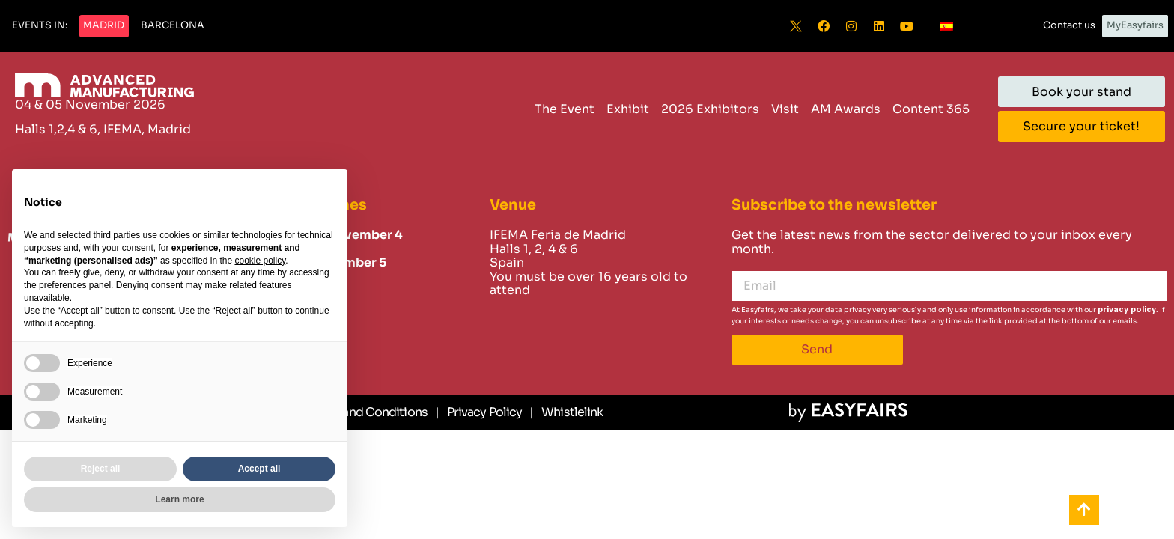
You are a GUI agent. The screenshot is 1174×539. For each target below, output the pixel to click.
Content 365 (931, 109)
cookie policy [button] (259, 260)
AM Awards (845, 109)
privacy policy (1127, 309)
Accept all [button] (259, 468)
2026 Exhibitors (710, 109)
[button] (39, 26)
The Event (564, 109)
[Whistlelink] (566, 412)
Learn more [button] (179, 499)
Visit (785, 109)
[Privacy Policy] (478, 412)
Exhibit (627, 109)
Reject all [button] (101, 468)
